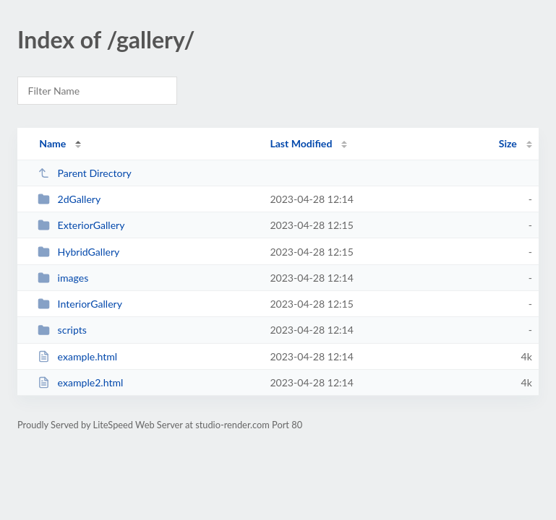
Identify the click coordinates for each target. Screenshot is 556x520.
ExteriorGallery (81, 225)
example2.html (80, 382)
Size (508, 143)
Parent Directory (85, 173)
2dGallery (69, 199)
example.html (77, 356)
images (63, 278)
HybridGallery (78, 252)
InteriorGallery (80, 304)
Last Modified (301, 143)
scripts (62, 330)
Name (52, 143)
